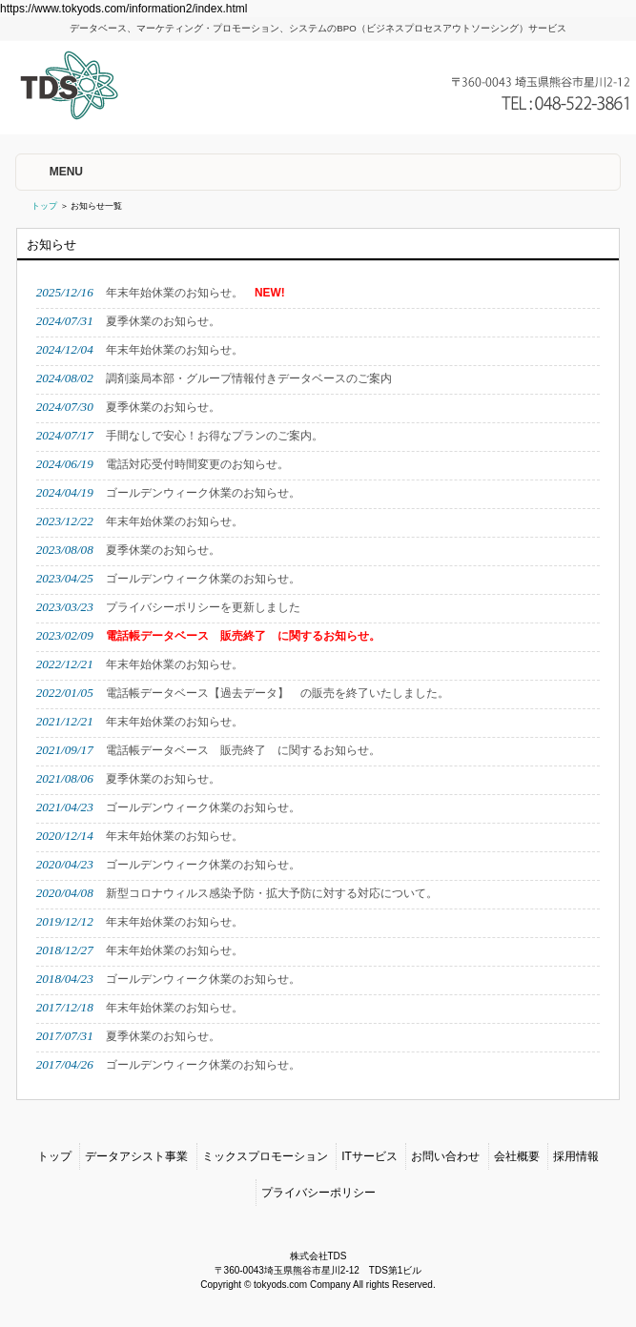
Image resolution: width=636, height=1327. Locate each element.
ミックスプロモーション (265, 1156)
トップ (44, 206)
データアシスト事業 (136, 1156)
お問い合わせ (445, 1156)
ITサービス (369, 1156)
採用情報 (576, 1156)
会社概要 (517, 1156)
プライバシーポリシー (318, 1192)
